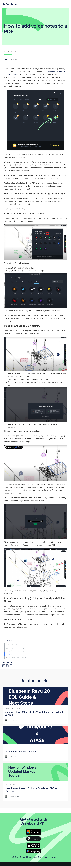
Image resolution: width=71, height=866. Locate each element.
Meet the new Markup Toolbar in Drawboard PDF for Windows (31, 789)
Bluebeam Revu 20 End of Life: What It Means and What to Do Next (34, 713)
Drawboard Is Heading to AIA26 (21, 751)
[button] (66, 4)
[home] (10, 4)
